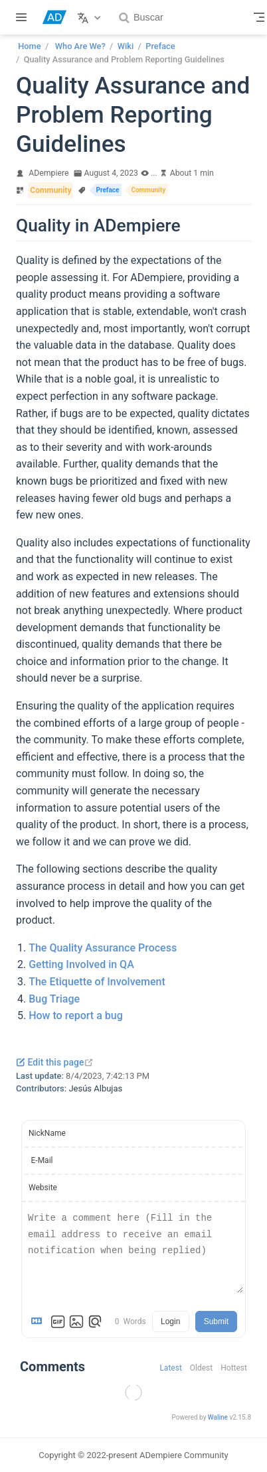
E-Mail (42, 1160)
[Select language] (90, 17)
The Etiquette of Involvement (97, 981)
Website (43, 1187)
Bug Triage (54, 999)
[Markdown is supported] (39, 1321)
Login (170, 1321)
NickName (47, 1133)
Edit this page (55, 1062)
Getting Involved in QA (81, 964)
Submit (216, 1321)
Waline (218, 1417)
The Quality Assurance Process (103, 948)
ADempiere (48, 173)
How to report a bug (76, 1015)
